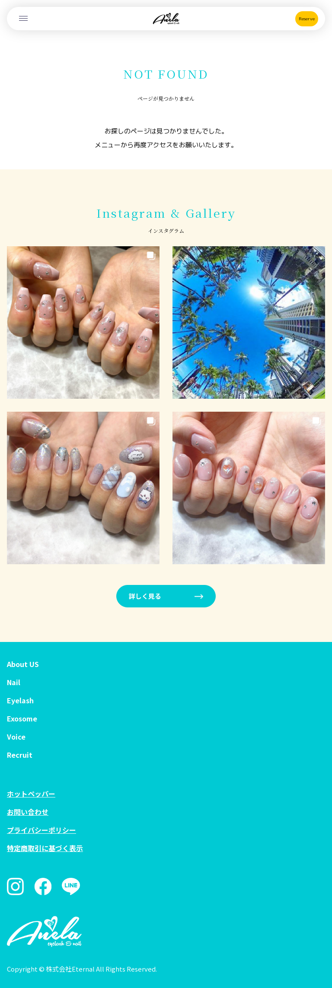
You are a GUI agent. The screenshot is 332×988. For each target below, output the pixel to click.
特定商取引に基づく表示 (45, 848)
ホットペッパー (31, 793)
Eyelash (20, 700)
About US (23, 664)
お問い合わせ (27, 812)
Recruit (19, 755)
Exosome (22, 718)
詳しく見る (145, 595)
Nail (13, 682)
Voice (16, 736)
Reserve (307, 19)
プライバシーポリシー (41, 830)
